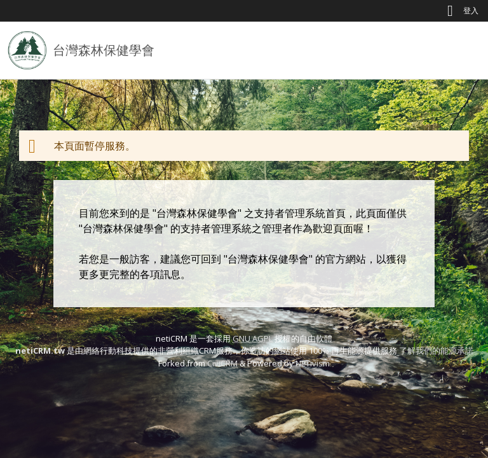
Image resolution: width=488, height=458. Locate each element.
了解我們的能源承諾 (436, 350)
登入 (470, 10)
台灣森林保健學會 (103, 50)
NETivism (312, 363)
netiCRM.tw (40, 350)
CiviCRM (222, 363)
